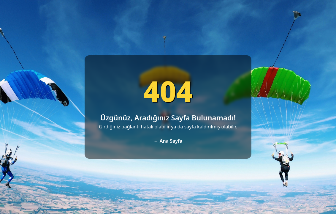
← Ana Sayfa (168, 141)
